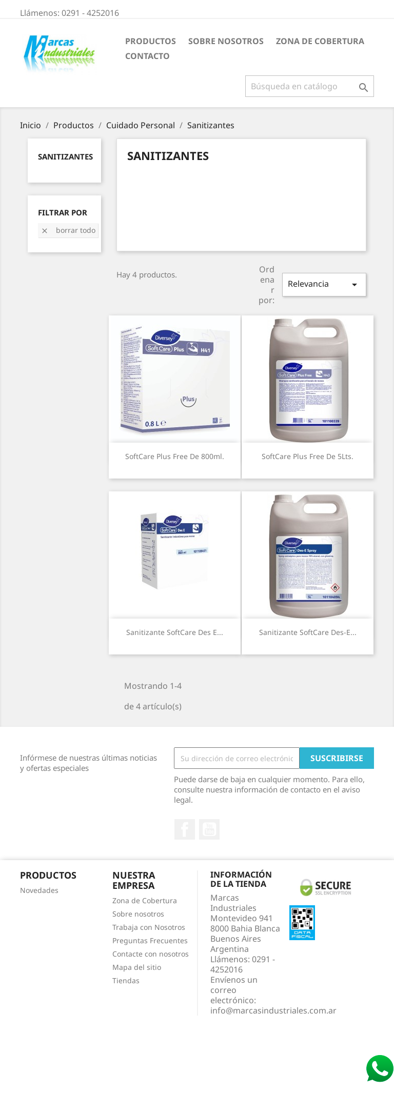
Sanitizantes (65, 156)
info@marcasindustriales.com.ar (273, 1010)
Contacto (147, 56)
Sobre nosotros (226, 41)
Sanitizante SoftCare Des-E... (308, 632)
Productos (150, 41)
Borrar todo (68, 230)
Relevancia (324, 284)
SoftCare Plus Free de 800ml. (174, 456)
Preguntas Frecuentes (150, 940)
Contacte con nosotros (150, 954)
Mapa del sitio (136, 967)
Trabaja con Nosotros (148, 927)
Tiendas (126, 980)
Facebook (184, 829)
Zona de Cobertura (320, 41)
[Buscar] (309, 86)
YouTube (209, 829)
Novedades (39, 890)
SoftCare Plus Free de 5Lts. (307, 456)
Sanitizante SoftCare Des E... (174, 632)
